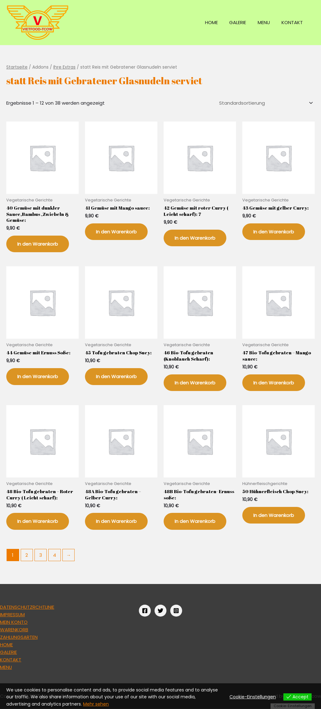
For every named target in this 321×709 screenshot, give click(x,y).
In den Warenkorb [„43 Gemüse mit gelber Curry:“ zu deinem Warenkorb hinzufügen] (273, 231)
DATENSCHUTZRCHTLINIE (27, 607)
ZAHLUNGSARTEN (19, 637)
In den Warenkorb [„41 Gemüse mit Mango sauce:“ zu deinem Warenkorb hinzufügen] (116, 231)
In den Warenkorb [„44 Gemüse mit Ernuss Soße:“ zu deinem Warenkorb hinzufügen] (37, 376)
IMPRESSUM (12, 614)
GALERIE (242, 22)
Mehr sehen (96, 704)
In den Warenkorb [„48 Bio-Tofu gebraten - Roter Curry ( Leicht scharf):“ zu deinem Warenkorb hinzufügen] (37, 521)
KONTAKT (293, 22)
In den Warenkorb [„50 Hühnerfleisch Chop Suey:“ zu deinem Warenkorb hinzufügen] (273, 515)
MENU (267, 22)
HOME (218, 22)
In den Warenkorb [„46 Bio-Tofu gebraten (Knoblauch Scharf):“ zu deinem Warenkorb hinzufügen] (195, 382)
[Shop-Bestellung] (265, 103)
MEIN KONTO (14, 622)
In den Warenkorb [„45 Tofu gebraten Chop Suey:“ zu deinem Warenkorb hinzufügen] (116, 376)
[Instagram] (176, 611)
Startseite (17, 67)
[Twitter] (160, 611)
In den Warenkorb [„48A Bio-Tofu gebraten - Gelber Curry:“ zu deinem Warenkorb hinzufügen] (116, 521)
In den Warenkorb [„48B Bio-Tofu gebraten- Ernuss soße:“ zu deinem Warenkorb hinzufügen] (195, 521)
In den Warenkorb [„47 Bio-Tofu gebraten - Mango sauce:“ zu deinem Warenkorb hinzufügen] (273, 382)
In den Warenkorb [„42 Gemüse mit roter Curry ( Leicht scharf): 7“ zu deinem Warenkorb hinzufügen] (195, 238)
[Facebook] (145, 611)
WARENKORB (14, 629)
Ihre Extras (64, 67)
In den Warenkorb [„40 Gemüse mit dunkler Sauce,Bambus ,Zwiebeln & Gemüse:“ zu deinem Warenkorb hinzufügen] (37, 244)
